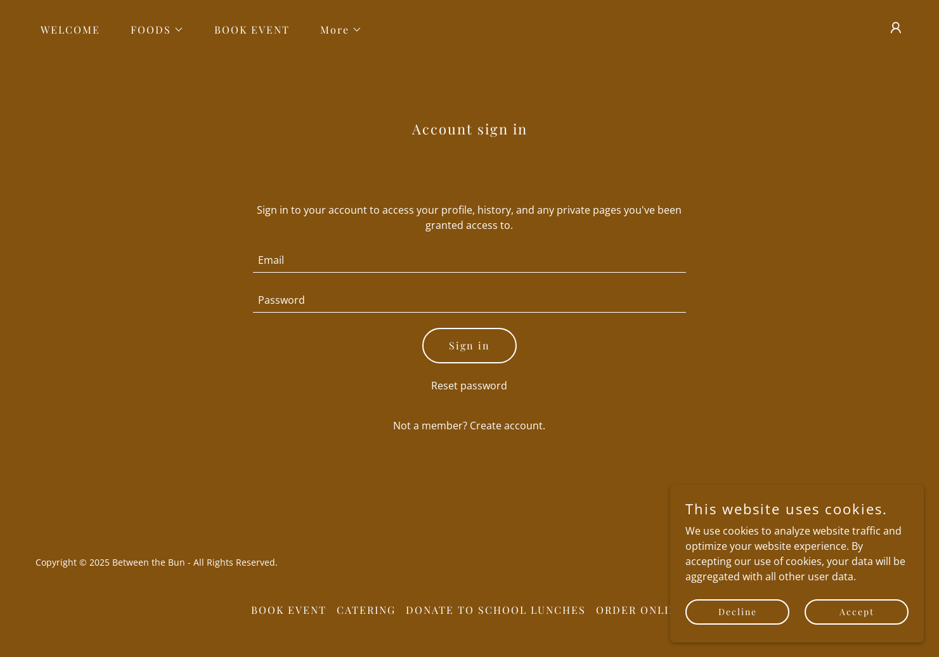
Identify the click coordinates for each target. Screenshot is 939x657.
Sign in (469, 345)
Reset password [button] (469, 386)
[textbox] (469, 260)
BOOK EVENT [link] (252, 29)
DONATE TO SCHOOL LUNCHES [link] (496, 609)
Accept (856, 612)
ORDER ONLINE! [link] (642, 609)
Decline (737, 612)
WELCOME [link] (70, 29)
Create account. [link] (507, 426)
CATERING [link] (366, 609)
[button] (152, 29)
